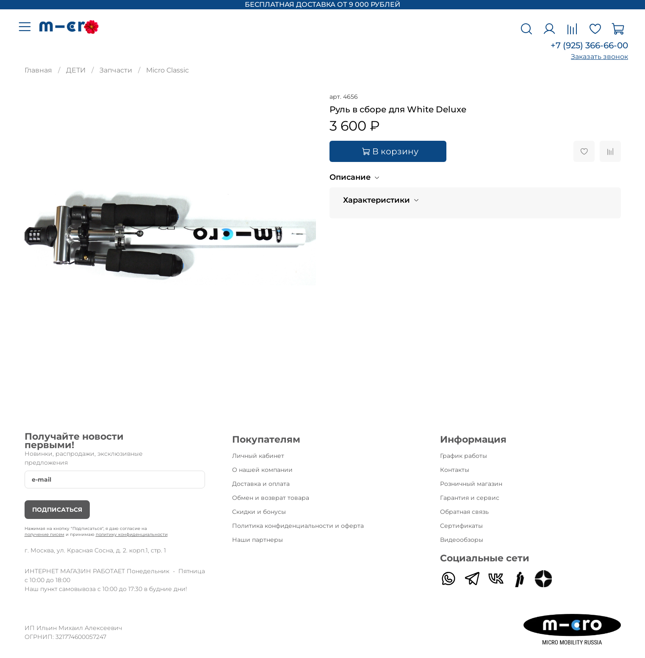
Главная (38, 70)
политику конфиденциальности (132, 534)
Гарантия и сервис (469, 498)
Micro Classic (167, 70)
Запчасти (116, 70)
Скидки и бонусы (259, 512)
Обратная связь (464, 512)
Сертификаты (461, 526)
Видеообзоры (461, 540)
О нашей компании (262, 470)
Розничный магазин (471, 484)
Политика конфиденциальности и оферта (298, 526)
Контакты (454, 470)
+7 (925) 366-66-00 (589, 45)
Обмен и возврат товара (270, 498)
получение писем (44, 534)
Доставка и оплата (261, 484)
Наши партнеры (257, 540)
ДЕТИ (76, 70)
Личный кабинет (258, 456)
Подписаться (57, 509)
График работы (463, 456)
